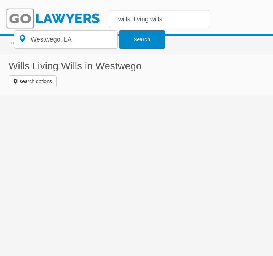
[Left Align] (33, 81)
